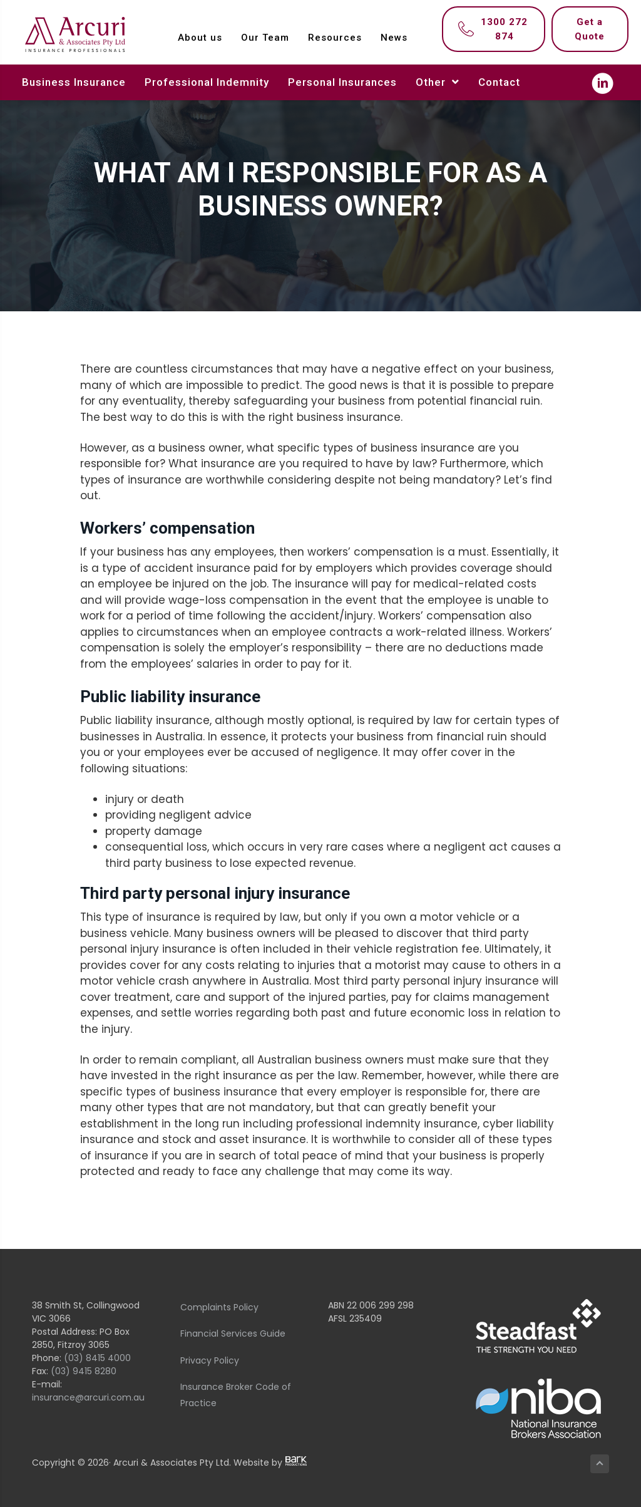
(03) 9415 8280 (83, 1371)
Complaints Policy (219, 1307)
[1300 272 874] (493, 29)
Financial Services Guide (232, 1333)
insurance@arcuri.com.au (88, 1397)
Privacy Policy (209, 1360)
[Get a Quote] (589, 29)
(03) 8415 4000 (97, 1358)
